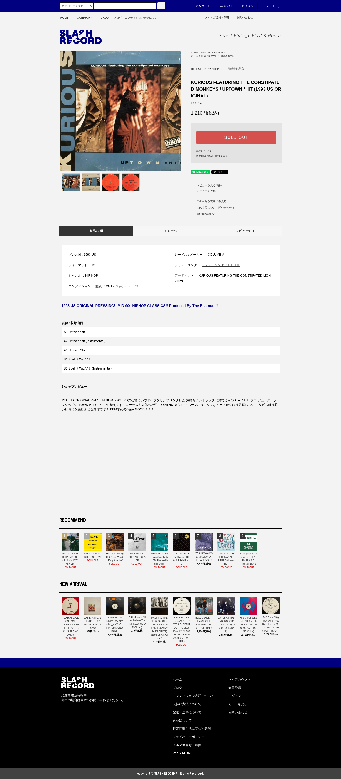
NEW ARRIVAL (209, 56)
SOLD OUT (236, 137)
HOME (64, 17)
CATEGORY (82, 17)
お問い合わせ (242, 17)
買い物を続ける (203, 214)
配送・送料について (187, 712)
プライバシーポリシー (188, 737)
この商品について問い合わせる (213, 207)
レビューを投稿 (203, 190)
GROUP (102, 17)
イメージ (171, 231)
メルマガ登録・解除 (214, 17)
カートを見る (237, 704)
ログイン (245, 6)
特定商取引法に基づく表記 (212, 155)
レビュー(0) (244, 231)
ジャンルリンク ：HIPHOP (221, 265)
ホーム (194, 56)
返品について (204, 150)
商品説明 (96, 231)
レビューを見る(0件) (206, 185)
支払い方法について (187, 704)
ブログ (118, 17)
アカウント (200, 6)
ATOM (186, 753)
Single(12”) (219, 52)
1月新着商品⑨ (226, 56)
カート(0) (270, 6)
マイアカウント (239, 679)
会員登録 (223, 6)
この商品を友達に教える (209, 201)
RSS (176, 753)
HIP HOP (205, 52)
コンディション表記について (142, 17)
